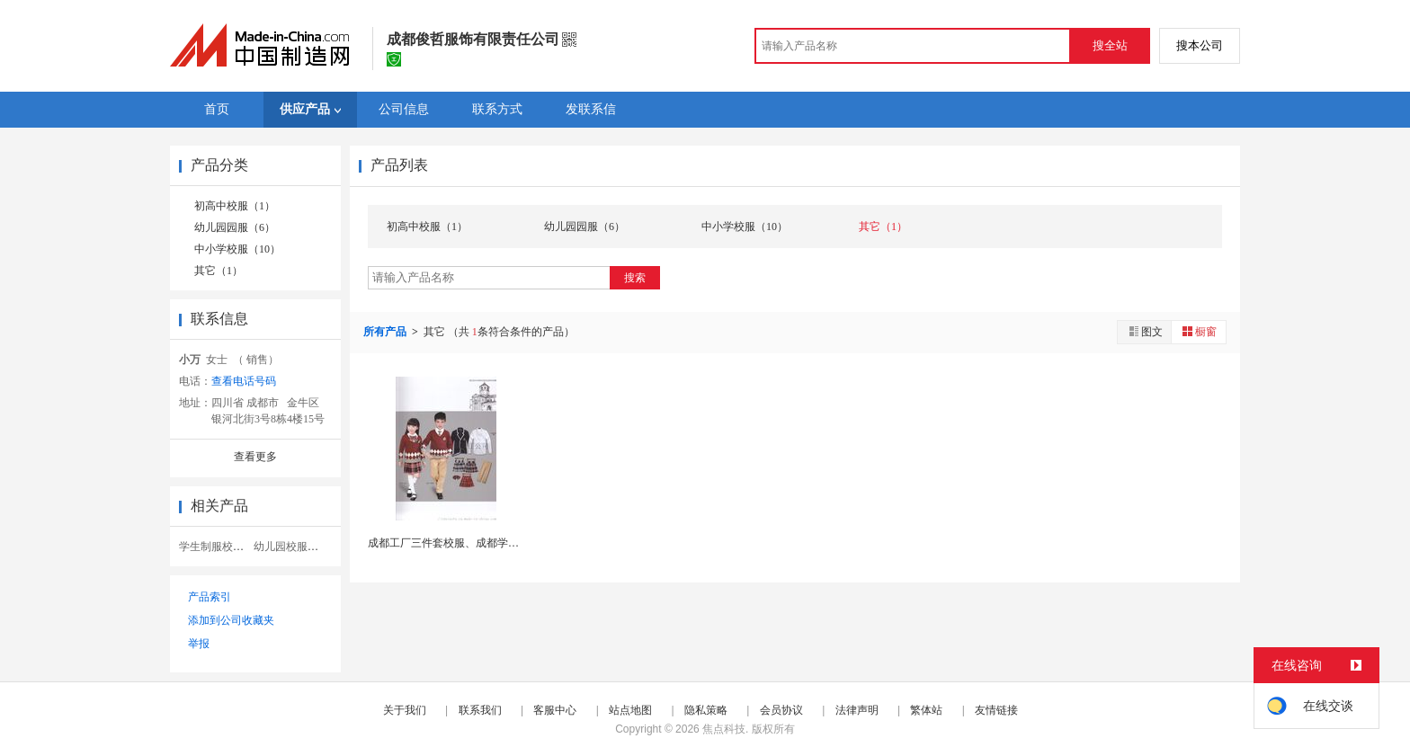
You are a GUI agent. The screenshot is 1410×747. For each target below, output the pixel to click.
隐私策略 (705, 710)
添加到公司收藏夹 (231, 620)
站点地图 (630, 710)
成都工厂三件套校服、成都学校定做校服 (465, 543)
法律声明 (857, 710)
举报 (199, 643)
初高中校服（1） (234, 206)
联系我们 (480, 710)
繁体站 (926, 710)
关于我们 (404, 710)
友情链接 (996, 710)
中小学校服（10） (237, 249)
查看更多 (255, 456)
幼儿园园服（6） (234, 227)
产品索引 (209, 597)
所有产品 (386, 331)
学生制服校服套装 (222, 546)
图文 (1145, 331)
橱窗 (1199, 331)
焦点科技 (723, 729)
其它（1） (218, 270)
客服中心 (554, 710)
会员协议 (781, 710)
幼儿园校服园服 (291, 546)
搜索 (635, 277)
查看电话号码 (243, 381)
